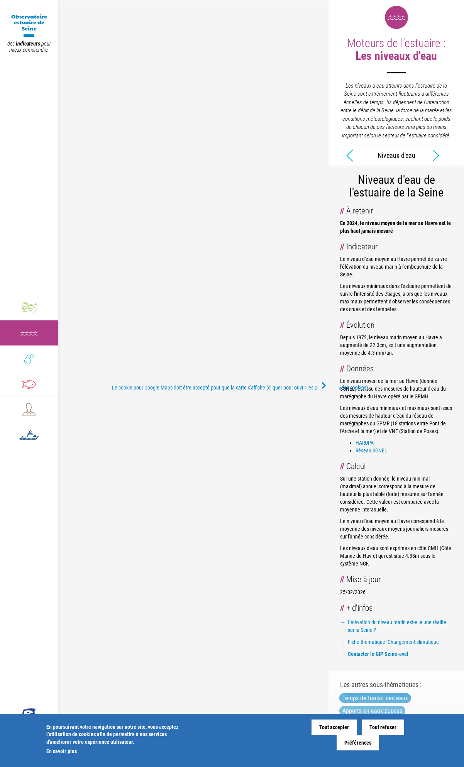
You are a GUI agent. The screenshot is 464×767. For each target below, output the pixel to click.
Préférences (357, 743)
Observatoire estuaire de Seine (29, 22)
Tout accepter (334, 727)
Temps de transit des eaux (375, 698)
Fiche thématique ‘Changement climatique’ (394, 642)
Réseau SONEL (371, 450)
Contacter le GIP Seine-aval (378, 654)
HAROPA (365, 443)
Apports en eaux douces (372, 711)
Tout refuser (382, 727)
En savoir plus (61, 751)
